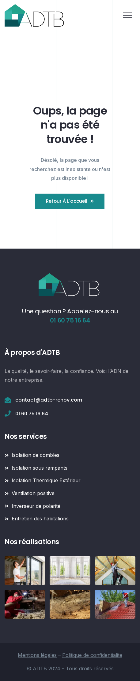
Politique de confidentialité (92, 655)
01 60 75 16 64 (70, 320)
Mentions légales (37, 655)
